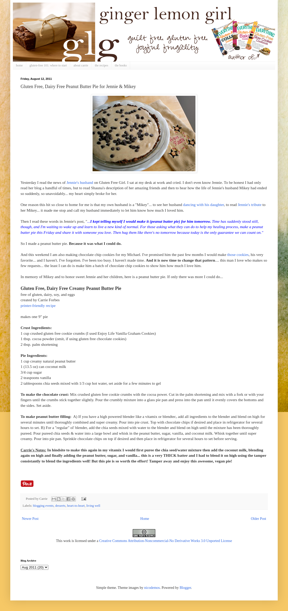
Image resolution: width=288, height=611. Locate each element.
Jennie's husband (80, 182)
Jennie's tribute (250, 204)
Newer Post (30, 519)
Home (144, 519)
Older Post (258, 519)
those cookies (238, 254)
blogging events (43, 505)
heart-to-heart (76, 505)
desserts (60, 505)
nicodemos (152, 588)
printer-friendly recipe (38, 305)
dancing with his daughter (203, 204)
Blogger (185, 588)
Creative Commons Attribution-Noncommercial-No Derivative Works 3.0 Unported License (165, 541)
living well (93, 505)
